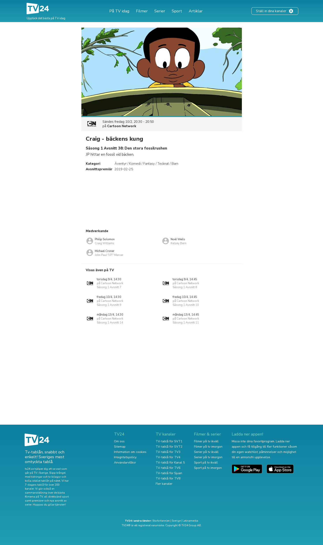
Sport (177, 11)
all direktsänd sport (56, 496)
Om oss (119, 441)
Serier (159, 11)
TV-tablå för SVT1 (169, 441)
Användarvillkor (125, 462)
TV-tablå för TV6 (168, 468)
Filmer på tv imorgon (208, 447)
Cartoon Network (121, 126)
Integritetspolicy (125, 457)
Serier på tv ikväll (206, 452)
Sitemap (119, 447)
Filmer (142, 11)
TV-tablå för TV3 (168, 452)
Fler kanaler (164, 484)
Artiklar (196, 11)
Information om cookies (130, 452)
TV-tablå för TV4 (168, 457)
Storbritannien (161, 520)
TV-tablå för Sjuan (169, 473)
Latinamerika (190, 520)
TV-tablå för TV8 (168, 478)
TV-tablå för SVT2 (169, 447)
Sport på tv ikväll (206, 462)
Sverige (176, 520)
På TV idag (119, 11)
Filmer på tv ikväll (206, 441)
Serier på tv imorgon (208, 457)
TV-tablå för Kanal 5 (170, 462)
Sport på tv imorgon (208, 468)
